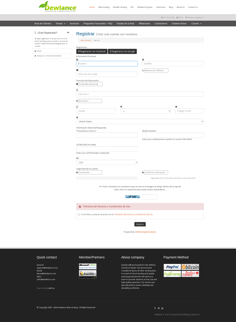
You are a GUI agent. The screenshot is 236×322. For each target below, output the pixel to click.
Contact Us (192, 7)
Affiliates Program (144, 7)
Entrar (179, 17)
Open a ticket (42, 288)
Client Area (160, 7)
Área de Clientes (42, 23)
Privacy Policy (176, 314)
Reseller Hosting (120, 7)
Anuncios (74, 23)
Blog (171, 7)
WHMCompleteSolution (145, 231)
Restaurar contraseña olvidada (48, 56)
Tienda (60, 23)
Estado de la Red (125, 23)
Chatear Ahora (179, 23)
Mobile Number (149, 130)
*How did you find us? (86, 130)
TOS (166, 314)
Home (92, 7)
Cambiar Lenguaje (194, 17)
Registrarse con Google (122, 51)
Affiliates (158, 314)
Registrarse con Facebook (92, 51)
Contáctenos (161, 23)
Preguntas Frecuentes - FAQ (98, 23)
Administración (86, 40)
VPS (132, 7)
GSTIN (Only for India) (86, 144)
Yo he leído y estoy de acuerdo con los (117, 214)
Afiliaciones (144, 23)
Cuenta (196, 23)
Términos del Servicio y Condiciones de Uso (134, 214)
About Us (181, 7)
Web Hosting (103, 7)
